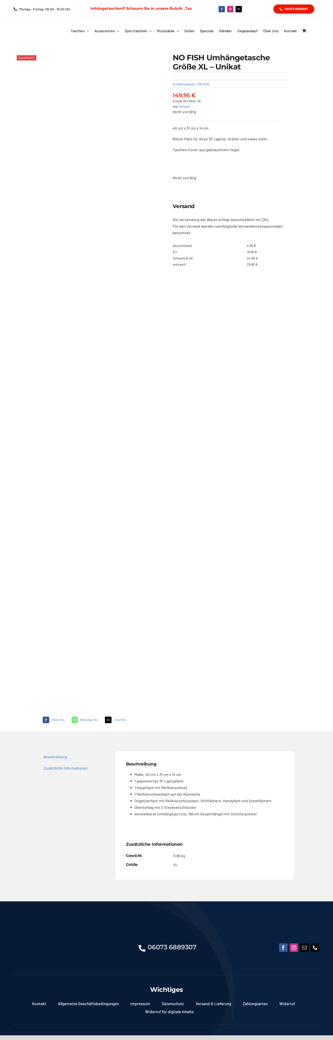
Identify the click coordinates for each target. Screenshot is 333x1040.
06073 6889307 (172, 947)
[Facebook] (53, 720)
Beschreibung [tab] (55, 756)
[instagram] (230, 9)
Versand (184, 106)
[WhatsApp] (84, 720)
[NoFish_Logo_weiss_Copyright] (35, 24)
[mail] (239, 9)
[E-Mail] (115, 720)
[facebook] (222, 9)
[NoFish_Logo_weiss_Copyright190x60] (34, 935)
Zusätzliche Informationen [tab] (66, 768)
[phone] (315, 947)
